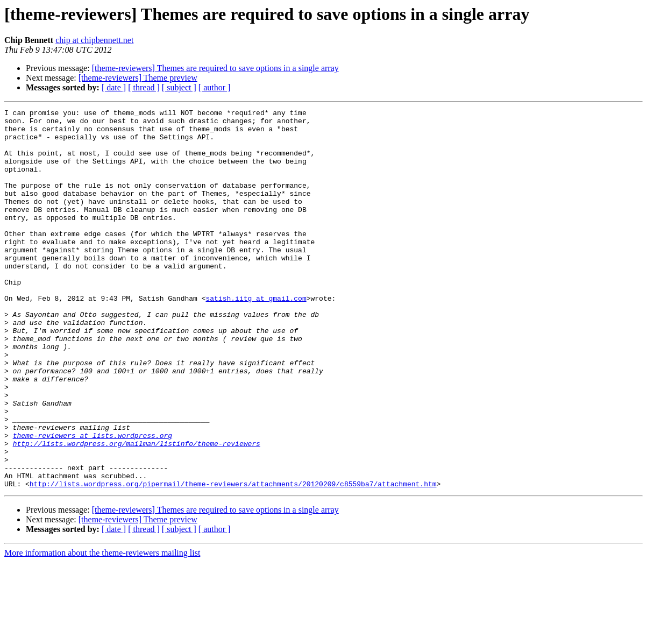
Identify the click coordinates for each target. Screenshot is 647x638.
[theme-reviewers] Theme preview (138, 77)
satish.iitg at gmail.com (255, 337)
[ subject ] (179, 87)
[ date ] (114, 87)
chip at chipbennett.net (94, 40)
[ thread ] (144, 87)
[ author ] (214, 87)
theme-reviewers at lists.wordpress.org (92, 501)
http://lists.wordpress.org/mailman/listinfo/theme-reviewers (136, 511)
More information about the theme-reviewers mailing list (102, 628)
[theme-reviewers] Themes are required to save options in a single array (215, 68)
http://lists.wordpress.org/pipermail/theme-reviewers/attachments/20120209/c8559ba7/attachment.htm (233, 559)
